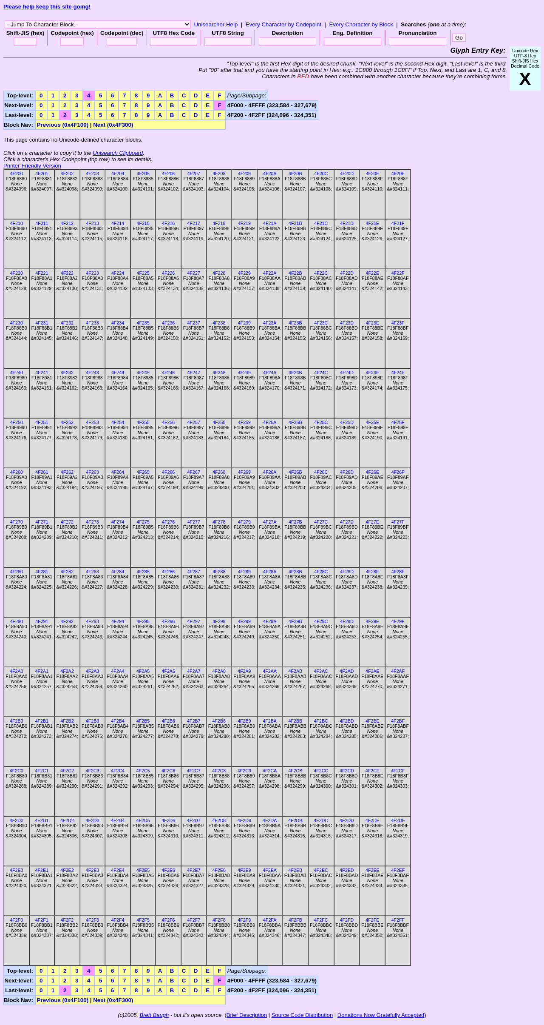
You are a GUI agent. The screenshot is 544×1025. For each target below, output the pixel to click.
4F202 (67, 173)
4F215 (142, 223)
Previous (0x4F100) (63, 125)
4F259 (244, 422)
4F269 (244, 472)
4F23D (347, 322)
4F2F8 (219, 919)
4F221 (41, 273)
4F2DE (373, 820)
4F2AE (373, 671)
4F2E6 (168, 870)
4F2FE (372, 919)
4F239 (244, 322)
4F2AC (321, 671)
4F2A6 (168, 671)
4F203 (92, 173)
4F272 (67, 521)
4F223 (92, 273)
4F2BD (347, 720)
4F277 (193, 521)
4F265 (142, 472)
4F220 (16, 273)
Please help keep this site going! (47, 6)
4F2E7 (193, 870)
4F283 (92, 571)
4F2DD (347, 820)
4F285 (142, 571)
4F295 (142, 621)
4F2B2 (67, 720)
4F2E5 (143, 870)
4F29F (398, 621)
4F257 (193, 422)
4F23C (321, 322)
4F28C (321, 571)
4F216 (168, 223)
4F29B (295, 621)
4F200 (16, 173)
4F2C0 (16, 770)
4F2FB (295, 919)
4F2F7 (193, 919)
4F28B (295, 571)
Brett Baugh (154, 1015)
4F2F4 (118, 919)
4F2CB (295, 770)
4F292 (67, 621)
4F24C (321, 372)
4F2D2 (67, 820)
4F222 (67, 273)
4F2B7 (193, 720)
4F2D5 (143, 820)
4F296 (168, 621)
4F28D (347, 571)
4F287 (193, 571)
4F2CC (321, 770)
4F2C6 (168, 770)
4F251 (41, 422)
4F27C (321, 521)
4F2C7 (194, 770)
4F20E (372, 173)
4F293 (92, 621)
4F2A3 (92, 671)
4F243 (92, 372)
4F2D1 (41, 820)
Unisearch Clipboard (118, 153)
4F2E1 (41, 870)
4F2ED (347, 870)
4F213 (92, 223)
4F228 (218, 273)
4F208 (218, 173)
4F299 (244, 621)
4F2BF (398, 720)
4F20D (347, 173)
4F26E (372, 472)
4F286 (168, 571)
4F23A (269, 322)
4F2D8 (219, 820)
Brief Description (247, 1015)
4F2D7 (194, 820)
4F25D (347, 422)
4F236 (168, 322)
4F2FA (269, 919)
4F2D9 (244, 820)
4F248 (218, 372)
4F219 (244, 223)
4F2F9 (244, 919)
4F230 (16, 322)
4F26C (321, 472)
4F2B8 (219, 720)
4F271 (41, 521)
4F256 (168, 422)
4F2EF (398, 870)
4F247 (193, 372)
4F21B (295, 223)
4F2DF (398, 820)
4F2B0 (16, 720)
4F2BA (270, 720)
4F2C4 (118, 770)
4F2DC (321, 820)
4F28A (269, 571)
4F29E (372, 621)
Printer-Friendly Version (32, 165)
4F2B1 (41, 720)
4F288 (218, 571)
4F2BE (373, 720)
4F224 (117, 273)
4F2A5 (143, 671)
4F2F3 (92, 919)
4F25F (398, 422)
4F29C (321, 621)
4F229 (244, 273)
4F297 (193, 621)
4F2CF (398, 770)
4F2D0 (16, 820)
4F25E (372, 422)
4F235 (142, 322)
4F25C (321, 422)
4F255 (142, 422)
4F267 (193, 472)
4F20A (269, 173)
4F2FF (398, 919)
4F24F (398, 372)
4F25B (295, 422)
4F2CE (373, 770)
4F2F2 (67, 919)
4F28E (372, 571)
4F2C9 (244, 770)
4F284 (117, 571)
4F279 (244, 521)
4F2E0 (16, 870)
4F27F (398, 521)
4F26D (347, 472)
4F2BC (321, 720)
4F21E (372, 223)
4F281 (41, 571)
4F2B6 (168, 720)
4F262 (67, 472)
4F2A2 (67, 671)
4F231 (41, 322)
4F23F (398, 322)
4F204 (117, 173)
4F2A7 (193, 671)
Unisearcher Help (216, 24)
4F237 (193, 322)
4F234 (117, 322)
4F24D (347, 372)
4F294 (117, 621)
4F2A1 (41, 671)
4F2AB (296, 671)
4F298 (218, 621)
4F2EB (296, 870)
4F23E (372, 322)
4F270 (16, 521)
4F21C (321, 223)
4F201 (41, 173)
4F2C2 (67, 770)
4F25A (269, 422)
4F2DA (270, 820)
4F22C (321, 273)
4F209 (244, 173)
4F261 (41, 472)
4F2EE (373, 870)
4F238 (218, 322)
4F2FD (347, 919)
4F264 (117, 472)
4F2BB (296, 720)
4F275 (142, 521)
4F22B (295, 273)
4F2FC (321, 919)
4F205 (142, 173)
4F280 (16, 571)
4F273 (92, 521)
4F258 (218, 422)
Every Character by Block (361, 24)
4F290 (16, 621)
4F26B (295, 472)
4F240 (16, 372)
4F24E (372, 372)
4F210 (16, 223)
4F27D (347, 521)
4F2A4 (117, 671)
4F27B (295, 521)
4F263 (92, 472)
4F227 (193, 273)
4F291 (41, 621)
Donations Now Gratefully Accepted (381, 1015)
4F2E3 (92, 870)
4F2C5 (143, 770)
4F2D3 (92, 820)
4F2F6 (168, 919)
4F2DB (295, 820)
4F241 (41, 372)
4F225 (142, 273)
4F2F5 (143, 919)
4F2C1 (41, 770)
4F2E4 (117, 870)
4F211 (41, 223)
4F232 (67, 322)
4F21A (269, 223)
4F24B (295, 372)
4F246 (168, 372)
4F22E (372, 273)
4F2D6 (168, 820)
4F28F (398, 571)
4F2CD (347, 770)
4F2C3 (92, 770)
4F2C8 (219, 770)
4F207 (193, 173)
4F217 (193, 223)
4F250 (16, 422)
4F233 (92, 322)
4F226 (168, 273)
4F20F (398, 173)
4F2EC (321, 870)
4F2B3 (92, 720)
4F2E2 (67, 870)
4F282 (67, 571)
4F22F (398, 273)
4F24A (269, 372)
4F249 (244, 372)
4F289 (244, 571)
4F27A (269, 521)
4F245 (142, 372)
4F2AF (398, 671)
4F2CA (270, 770)
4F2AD (347, 671)
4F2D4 (118, 820)
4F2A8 (219, 671)
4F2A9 (244, 671)
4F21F (398, 223)
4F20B (295, 173)
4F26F (398, 472)
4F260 (16, 472)
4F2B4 (117, 720)
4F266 (168, 472)
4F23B (295, 322)
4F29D (347, 621)
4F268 (218, 472)
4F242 (67, 372)
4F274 (117, 521)
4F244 (117, 372)
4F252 (67, 422)
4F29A (269, 621)
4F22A (269, 273)
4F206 (168, 173)
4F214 (117, 223)
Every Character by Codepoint (284, 24)
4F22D (347, 273)
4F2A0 (16, 671)
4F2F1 (41, 919)
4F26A (269, 472)
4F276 (168, 521)
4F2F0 (16, 919)
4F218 (218, 223)
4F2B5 (143, 720)
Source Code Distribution (302, 1015)
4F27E (372, 521)
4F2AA (270, 671)
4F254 (117, 422)
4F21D (347, 223)
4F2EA (270, 870)
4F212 (67, 223)
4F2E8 (219, 870)
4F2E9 (244, 870)
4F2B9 (244, 720)
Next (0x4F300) (113, 125)
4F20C (321, 173)
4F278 (218, 521)
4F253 (92, 422)
